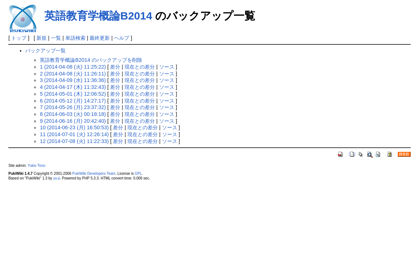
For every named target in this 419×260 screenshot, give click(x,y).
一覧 (56, 38)
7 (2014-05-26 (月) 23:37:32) (73, 107)
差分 (115, 67)
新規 (41, 38)
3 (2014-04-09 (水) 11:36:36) (73, 80)
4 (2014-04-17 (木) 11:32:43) (73, 87)
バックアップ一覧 (45, 50)
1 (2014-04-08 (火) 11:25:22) (73, 67)
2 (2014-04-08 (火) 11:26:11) (73, 74)
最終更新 (100, 38)
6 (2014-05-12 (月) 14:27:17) (73, 101)
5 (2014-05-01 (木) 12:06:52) (73, 94)
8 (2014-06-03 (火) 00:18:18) (73, 114)
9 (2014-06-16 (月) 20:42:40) (73, 121)
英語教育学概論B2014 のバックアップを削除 (91, 60)
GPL (138, 174)
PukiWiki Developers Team (93, 174)
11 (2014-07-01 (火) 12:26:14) (74, 134)
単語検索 (75, 38)
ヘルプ (121, 38)
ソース (166, 67)
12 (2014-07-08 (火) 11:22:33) (74, 141)
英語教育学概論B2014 (98, 16)
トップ (18, 38)
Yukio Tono (36, 166)
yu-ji (56, 178)
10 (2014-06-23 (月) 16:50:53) (74, 127)
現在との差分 (140, 67)
